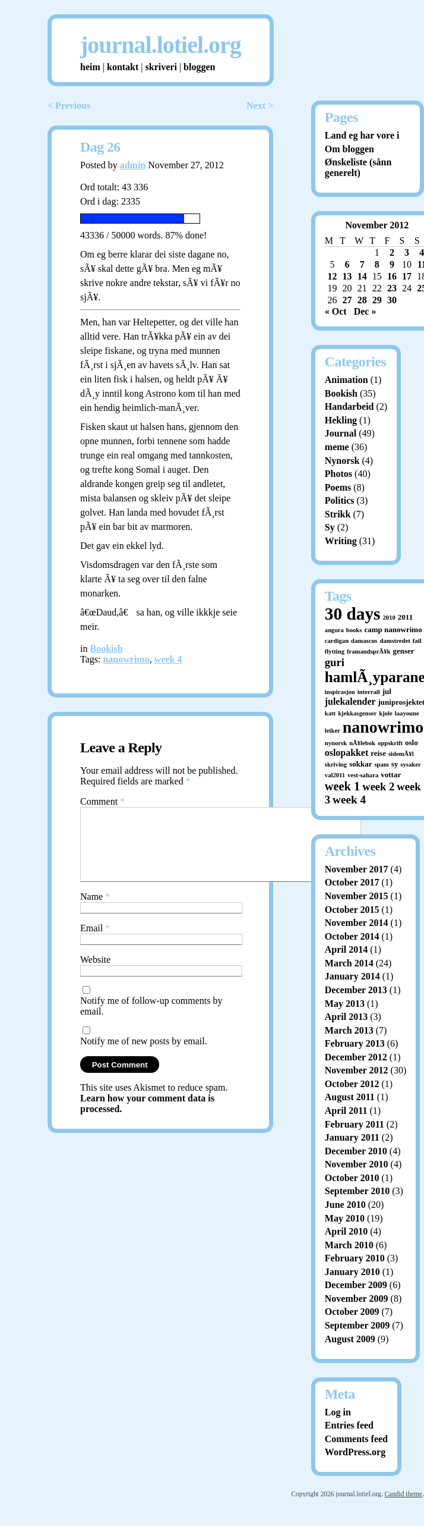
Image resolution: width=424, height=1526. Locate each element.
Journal (340, 433)
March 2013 (349, 1030)
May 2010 (345, 1218)
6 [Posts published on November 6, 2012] (347, 264)
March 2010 (349, 1245)
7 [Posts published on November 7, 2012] (362, 264)
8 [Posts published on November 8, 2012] (377, 264)
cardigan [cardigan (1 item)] (337, 641)
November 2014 (356, 923)
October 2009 (352, 1312)
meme (337, 447)
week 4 (168, 659)
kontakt (122, 67)
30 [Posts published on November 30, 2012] (392, 300)
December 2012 (356, 1057)
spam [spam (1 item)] (381, 764)
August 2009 (350, 1339)
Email (95, 942)
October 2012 (352, 1084)
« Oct (336, 311)
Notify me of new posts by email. (143, 1055)
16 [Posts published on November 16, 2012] (392, 276)
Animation (346, 380)
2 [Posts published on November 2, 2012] (392, 252)
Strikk (338, 514)
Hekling (341, 420)
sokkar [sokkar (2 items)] (360, 763)
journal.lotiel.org (160, 45)
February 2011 (354, 1124)
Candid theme (403, 1493)
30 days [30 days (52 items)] (353, 613)
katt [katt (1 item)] (330, 713)
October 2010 (352, 1178)
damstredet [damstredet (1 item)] (395, 641)
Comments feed (356, 1439)
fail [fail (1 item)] (417, 641)
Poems (338, 487)
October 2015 (352, 910)
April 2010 (346, 1231)
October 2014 (352, 936)
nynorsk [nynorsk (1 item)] (336, 743)
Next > (259, 106)
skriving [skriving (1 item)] (336, 764)
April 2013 (346, 1017)
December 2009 (356, 1285)
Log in (338, 1412)
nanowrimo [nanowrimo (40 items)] (383, 727)
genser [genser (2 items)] (403, 650)
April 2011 (346, 1111)
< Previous (69, 106)
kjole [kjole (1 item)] (386, 713)
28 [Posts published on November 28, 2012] (362, 300)
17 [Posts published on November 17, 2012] (407, 276)
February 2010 (355, 1258)
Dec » (365, 311)
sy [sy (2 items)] (394, 763)
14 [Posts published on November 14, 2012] (362, 276)
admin (133, 165)
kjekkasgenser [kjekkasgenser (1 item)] (357, 713)
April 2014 (346, 949)
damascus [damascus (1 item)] (364, 641)
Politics (340, 500)
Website (95, 974)
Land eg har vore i (362, 135)
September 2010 (357, 1191)
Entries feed (349, 1425)
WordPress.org (355, 1452)
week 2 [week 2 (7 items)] (378, 786)
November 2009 (356, 1298)
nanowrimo (126, 659)
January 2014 (352, 976)
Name (95, 911)
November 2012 (356, 1070)
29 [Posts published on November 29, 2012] (377, 300)
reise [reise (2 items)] (378, 753)
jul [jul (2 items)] (386, 691)
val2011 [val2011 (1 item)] (335, 775)
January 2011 (352, 1137)
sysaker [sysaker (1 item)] (410, 764)
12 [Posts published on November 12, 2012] (332, 276)
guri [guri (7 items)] (334, 662)
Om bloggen (349, 149)
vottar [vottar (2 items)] (391, 774)
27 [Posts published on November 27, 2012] (347, 300)
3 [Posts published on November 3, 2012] (406, 252)
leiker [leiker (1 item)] (332, 730)
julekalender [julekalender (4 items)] (350, 701)
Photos (338, 474)
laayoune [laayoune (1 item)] (407, 713)
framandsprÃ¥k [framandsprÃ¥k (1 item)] (368, 651)
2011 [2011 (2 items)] (405, 617)
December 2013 (356, 990)
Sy (330, 527)
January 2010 (352, 1272)
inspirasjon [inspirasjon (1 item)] (340, 692)
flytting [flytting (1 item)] (334, 651)
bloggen (199, 67)
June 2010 (345, 1205)
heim (90, 67)
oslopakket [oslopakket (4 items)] (346, 753)
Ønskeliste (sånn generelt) (358, 167)
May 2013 (345, 1004)
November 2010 (356, 1164)
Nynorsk (342, 461)
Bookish (106, 648)
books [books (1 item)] (354, 630)
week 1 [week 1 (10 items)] (342, 786)
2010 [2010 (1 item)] (389, 617)
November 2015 (356, 896)
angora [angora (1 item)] (334, 630)
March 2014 (349, 963)
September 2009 (357, 1325)
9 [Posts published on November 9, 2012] (392, 264)
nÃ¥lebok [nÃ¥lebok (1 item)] (362, 743)
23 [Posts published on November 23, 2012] (392, 288)
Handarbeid (349, 406)
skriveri (161, 67)
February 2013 (355, 1043)
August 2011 (350, 1097)
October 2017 (352, 882)
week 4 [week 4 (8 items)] (349, 799)
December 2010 (356, 1151)
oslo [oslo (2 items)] (411, 742)
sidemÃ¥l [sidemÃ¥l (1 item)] (401, 754)
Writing (341, 541)
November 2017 (356, 869)
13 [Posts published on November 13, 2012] (347, 276)
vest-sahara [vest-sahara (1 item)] (362, 775)
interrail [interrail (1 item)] (368, 692)
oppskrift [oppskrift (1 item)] (390, 743)
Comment (102, 801)
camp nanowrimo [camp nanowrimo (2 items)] (393, 629)
